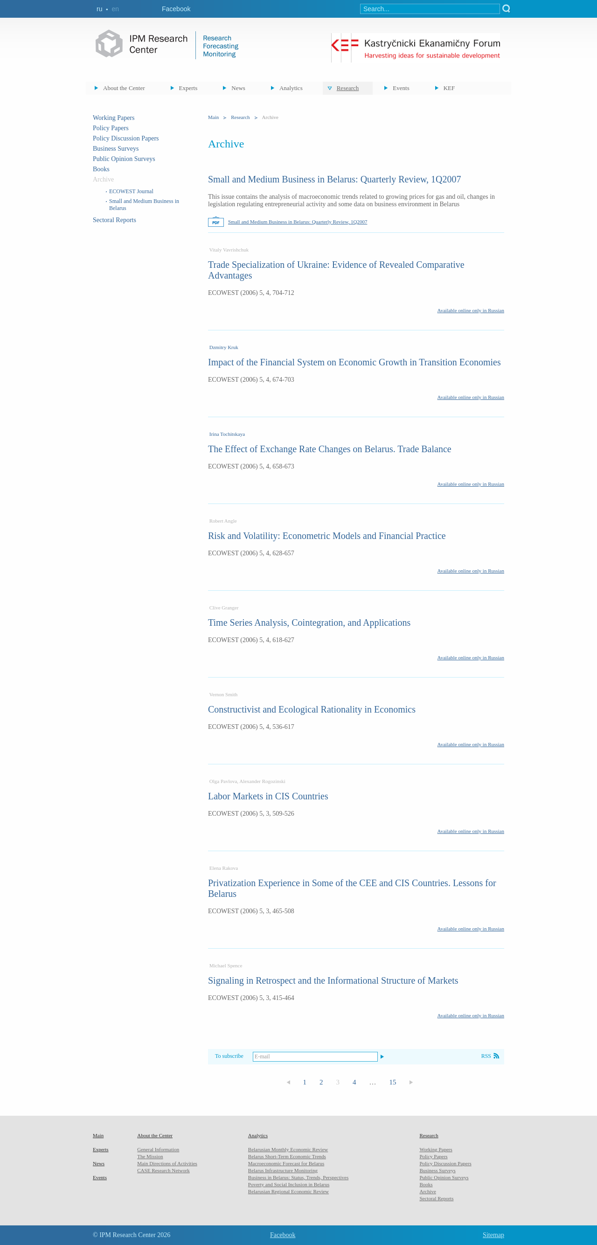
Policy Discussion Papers (126, 138)
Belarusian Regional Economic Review (288, 1191)
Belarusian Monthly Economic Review (288, 1149)
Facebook (176, 9)
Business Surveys (116, 148)
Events (401, 87)
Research (348, 87)
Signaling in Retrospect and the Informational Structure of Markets (333, 980)
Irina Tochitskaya (227, 434)
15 (392, 1082)
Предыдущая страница (288, 1082)
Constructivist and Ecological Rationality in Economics (312, 709)
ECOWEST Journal (131, 191)
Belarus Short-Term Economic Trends (287, 1156)
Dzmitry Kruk (223, 347)
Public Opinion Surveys (124, 158)
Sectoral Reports (114, 220)
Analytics (291, 87)
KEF (449, 87)
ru (99, 9)
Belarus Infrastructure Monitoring (283, 1170)
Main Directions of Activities (167, 1163)
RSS (486, 1056)
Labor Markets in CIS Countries (268, 796)
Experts (188, 87)
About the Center (124, 87)
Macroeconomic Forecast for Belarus (286, 1163)
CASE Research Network (163, 1170)
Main (213, 117)
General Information (158, 1149)
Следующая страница (411, 1082)
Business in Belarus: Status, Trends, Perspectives (298, 1177)
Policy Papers (111, 128)
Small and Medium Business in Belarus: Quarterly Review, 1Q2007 (334, 179)
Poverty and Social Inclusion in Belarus (288, 1184)
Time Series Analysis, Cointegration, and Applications (309, 622)
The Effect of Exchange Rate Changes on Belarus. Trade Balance (329, 449)
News (238, 87)
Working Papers (113, 117)
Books (101, 169)
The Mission (150, 1156)
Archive (427, 1191)
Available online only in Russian (470, 310)
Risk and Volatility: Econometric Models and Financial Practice (327, 536)
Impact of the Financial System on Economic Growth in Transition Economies (354, 362)
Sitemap (493, 1234)
